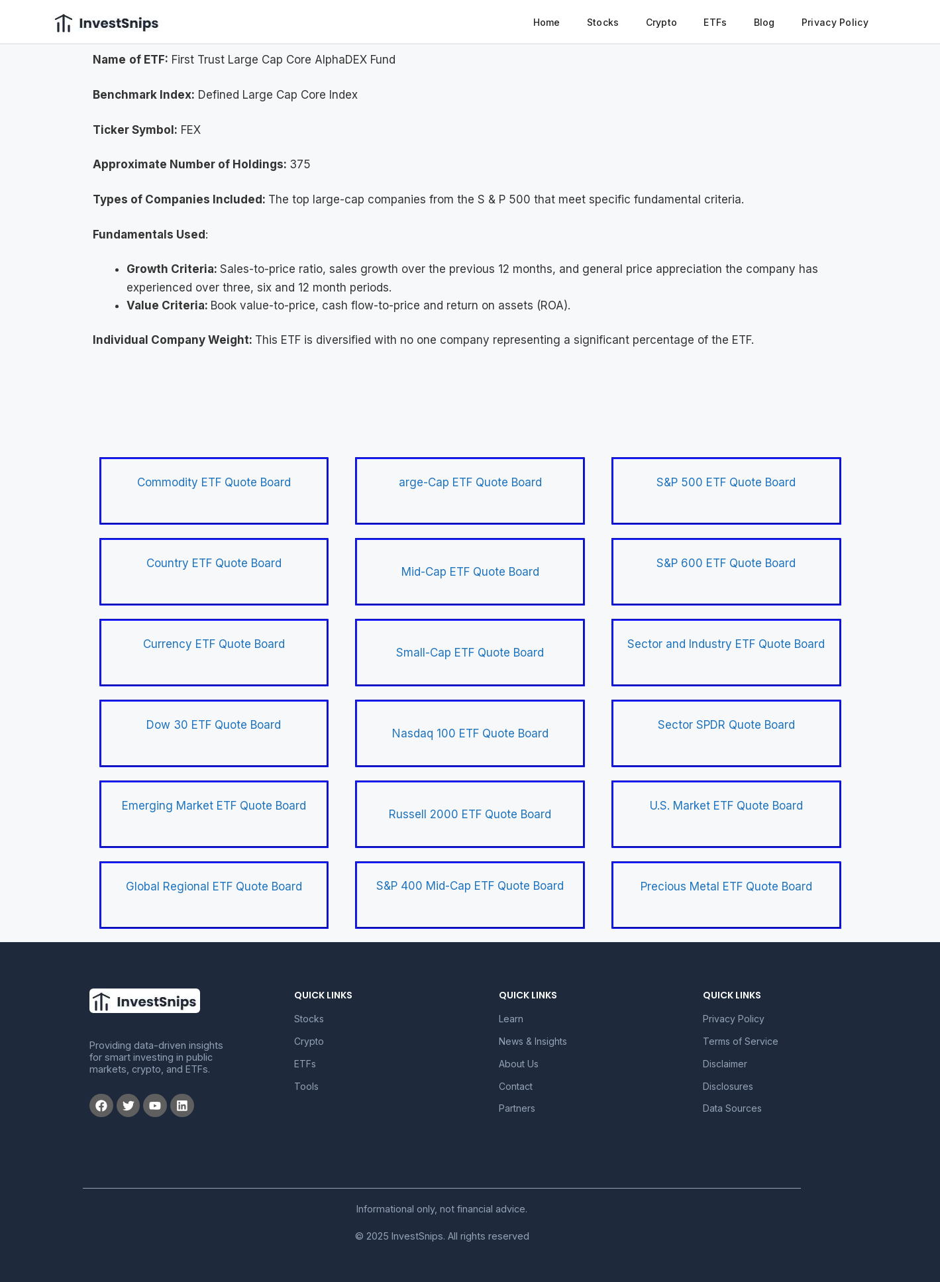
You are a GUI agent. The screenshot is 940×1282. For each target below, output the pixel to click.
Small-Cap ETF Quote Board (470, 652)
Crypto (662, 22)
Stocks (603, 22)
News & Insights (533, 1041)
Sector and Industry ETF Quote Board (726, 644)
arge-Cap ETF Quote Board (470, 482)
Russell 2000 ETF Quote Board (470, 814)
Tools (306, 1086)
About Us (519, 1063)
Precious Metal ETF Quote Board (726, 886)
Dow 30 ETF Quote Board (213, 724)
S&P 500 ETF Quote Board (726, 482)
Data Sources (732, 1108)
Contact (516, 1086)
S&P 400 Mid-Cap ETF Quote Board (470, 885)
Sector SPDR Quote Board (726, 724)
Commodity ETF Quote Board (214, 482)
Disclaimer (725, 1063)
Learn (511, 1018)
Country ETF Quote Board (214, 563)
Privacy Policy (835, 22)
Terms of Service (740, 1041)
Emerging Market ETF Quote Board (214, 805)
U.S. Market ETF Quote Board (726, 805)
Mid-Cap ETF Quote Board (470, 571)
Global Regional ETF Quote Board (214, 886)
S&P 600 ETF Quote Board (726, 563)
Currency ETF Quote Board (214, 644)
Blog (764, 22)
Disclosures (728, 1086)
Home (546, 22)
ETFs (715, 22)
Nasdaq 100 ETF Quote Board (470, 733)
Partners (517, 1108)
